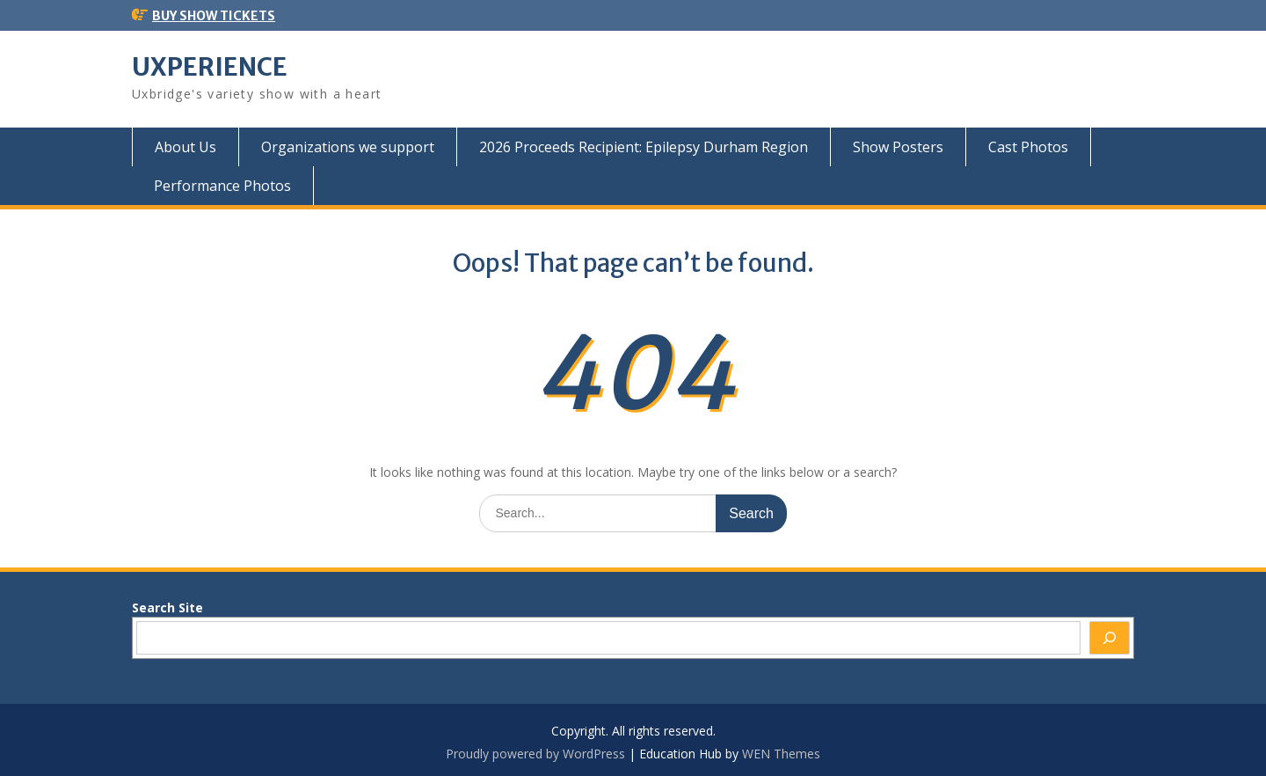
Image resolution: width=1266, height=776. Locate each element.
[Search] (1109, 638)
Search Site (167, 607)
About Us (185, 147)
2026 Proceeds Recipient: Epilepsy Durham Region (643, 147)
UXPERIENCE (209, 67)
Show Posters (898, 147)
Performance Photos (222, 185)
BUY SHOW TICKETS (213, 16)
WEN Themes (781, 753)
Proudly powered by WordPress (535, 753)
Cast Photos (1028, 147)
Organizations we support (347, 147)
